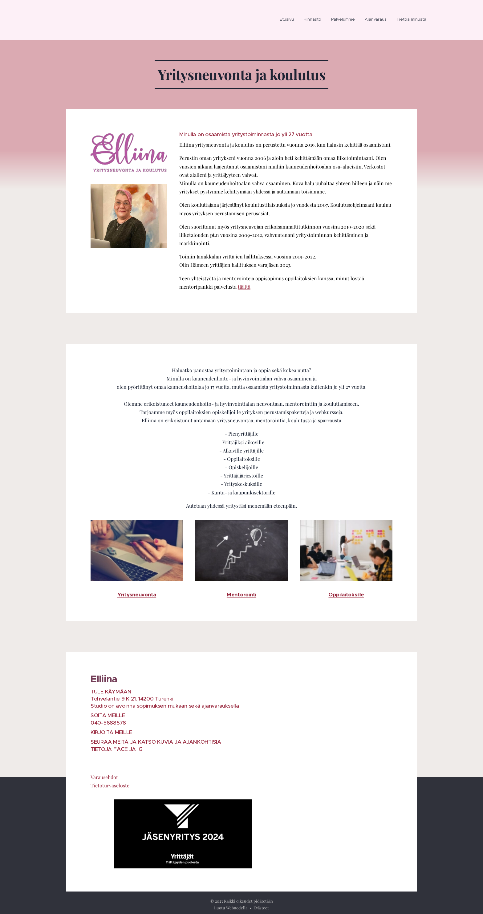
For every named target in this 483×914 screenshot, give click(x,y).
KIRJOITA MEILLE (111, 732)
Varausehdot (104, 777)
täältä (244, 286)
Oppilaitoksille (346, 594)
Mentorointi (241, 594)
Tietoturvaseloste (110, 785)
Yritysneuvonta (136, 594)
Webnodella (236, 907)
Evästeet (261, 907)
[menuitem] (288, 20)
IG (140, 749)
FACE (120, 749)
